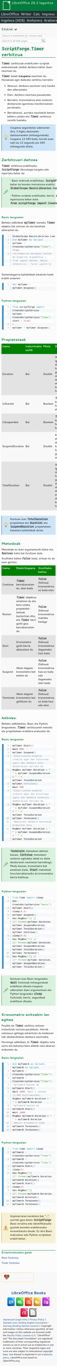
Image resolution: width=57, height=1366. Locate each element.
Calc (36, 14)
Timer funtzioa (10, 1261)
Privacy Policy (37, 1317)
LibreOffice (10, 14)
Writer (26, 14)
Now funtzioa (9, 1255)
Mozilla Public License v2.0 (21, 1333)
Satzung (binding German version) (21, 1323)
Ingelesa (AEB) (13, 20)
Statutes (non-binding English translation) (25, 1320)
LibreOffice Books (28, 1290)
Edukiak (7, 29)
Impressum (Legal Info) (15, 1317)
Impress (48, 14)
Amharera (34, 20)
